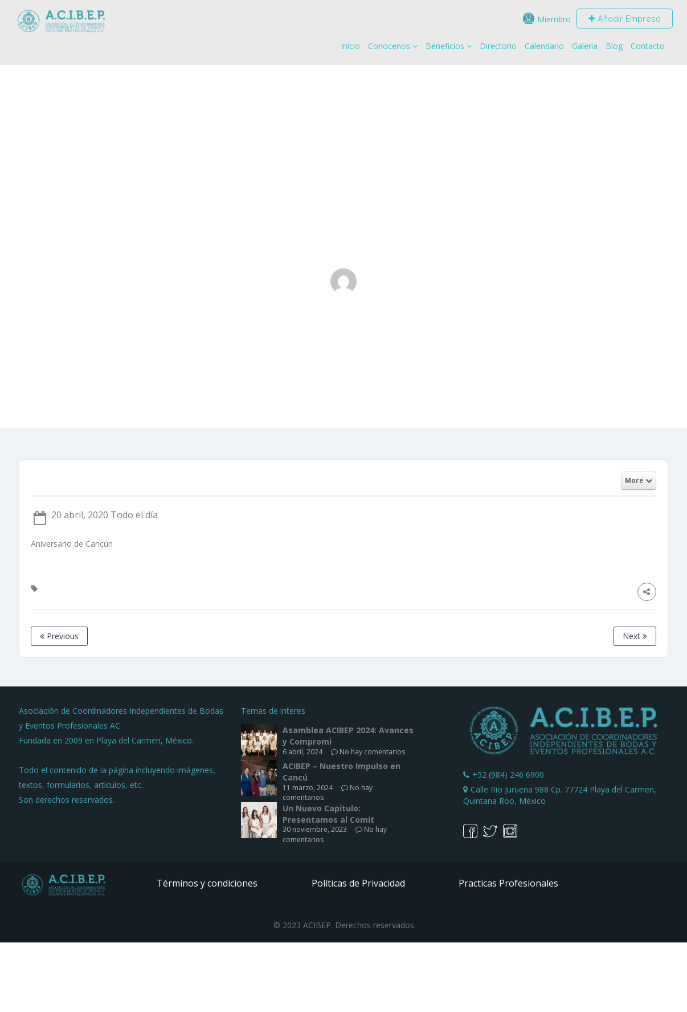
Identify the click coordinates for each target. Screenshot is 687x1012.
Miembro (554, 19)
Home (288, 358)
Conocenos (389, 45)
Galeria (585, 45)
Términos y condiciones (207, 883)
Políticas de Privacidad (358, 883)
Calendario (544, 45)
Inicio (350, 45)
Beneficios (445, 45)
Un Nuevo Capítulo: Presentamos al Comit (328, 814)
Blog (614, 45)
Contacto (648, 45)
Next (635, 636)
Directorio (498, 45)
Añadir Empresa (624, 18)
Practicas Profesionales (508, 883)
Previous (59, 636)
